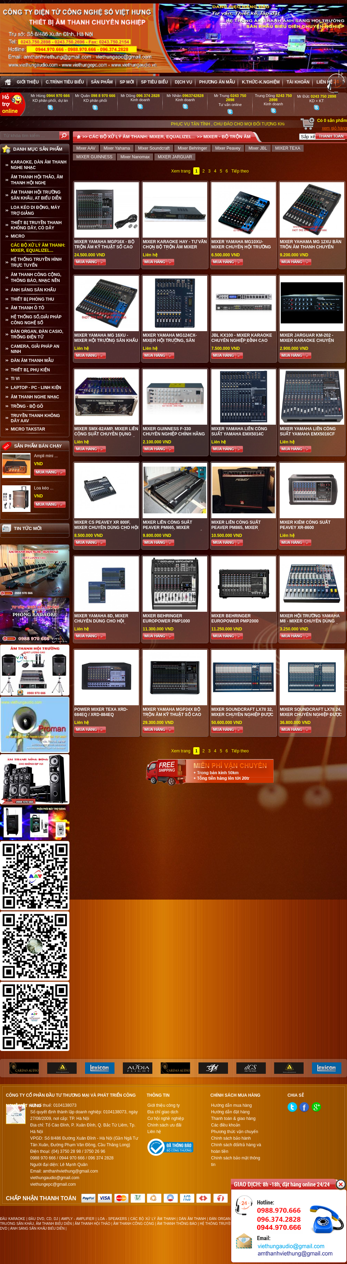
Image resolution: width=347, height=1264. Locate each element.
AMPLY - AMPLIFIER (77, 1219)
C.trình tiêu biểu (65, 82)
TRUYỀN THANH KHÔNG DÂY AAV (35, 418)
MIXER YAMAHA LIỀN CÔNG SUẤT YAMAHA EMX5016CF (308, 431)
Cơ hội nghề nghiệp (165, 1118)
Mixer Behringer (192, 148)
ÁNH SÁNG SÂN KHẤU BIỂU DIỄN (37, 1228)
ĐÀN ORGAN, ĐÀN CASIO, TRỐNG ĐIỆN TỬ (37, 334)
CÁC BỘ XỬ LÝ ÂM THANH (153, 1219)
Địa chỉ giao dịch (162, 1112)
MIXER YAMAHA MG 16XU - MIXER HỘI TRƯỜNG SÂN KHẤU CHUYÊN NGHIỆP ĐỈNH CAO (106, 340)
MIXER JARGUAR (175, 156)
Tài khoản (298, 82)
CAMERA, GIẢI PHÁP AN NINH (35, 349)
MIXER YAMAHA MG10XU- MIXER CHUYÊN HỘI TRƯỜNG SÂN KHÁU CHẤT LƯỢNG (241, 247)
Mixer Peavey (227, 148)
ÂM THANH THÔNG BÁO (177, 1224)
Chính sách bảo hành (231, 1138)
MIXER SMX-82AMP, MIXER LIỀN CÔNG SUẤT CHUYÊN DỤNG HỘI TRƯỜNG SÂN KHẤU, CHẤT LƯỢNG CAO (106, 436)
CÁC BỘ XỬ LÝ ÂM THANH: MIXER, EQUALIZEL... (38, 248)
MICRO (18, 236)
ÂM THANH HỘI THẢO (92, 1224)
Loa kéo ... (43, 488)
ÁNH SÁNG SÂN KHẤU (33, 290)
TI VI (15, 378)
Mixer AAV (85, 148)
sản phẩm (102, 82)
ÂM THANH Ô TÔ (27, 308)
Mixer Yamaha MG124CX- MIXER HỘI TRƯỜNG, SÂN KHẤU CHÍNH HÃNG (170, 340)
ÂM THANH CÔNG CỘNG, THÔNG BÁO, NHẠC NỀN (36, 277)
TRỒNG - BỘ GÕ (27, 406)
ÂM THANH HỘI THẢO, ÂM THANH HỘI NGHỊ (37, 180)
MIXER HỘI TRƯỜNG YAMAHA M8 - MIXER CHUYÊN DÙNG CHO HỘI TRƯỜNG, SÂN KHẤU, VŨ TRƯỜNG (311, 623)
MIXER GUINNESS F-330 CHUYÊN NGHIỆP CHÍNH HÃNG (174, 431)
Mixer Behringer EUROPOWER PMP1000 (166, 618)
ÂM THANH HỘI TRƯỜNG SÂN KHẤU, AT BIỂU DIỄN (36, 195)
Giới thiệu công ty (163, 1105)
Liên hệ (324, 82)
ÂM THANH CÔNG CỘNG (133, 1224)
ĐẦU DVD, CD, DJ (43, 1219)
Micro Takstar (28, 429)
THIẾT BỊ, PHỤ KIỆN (30, 370)
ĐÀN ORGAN (219, 1219)
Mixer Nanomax (135, 156)
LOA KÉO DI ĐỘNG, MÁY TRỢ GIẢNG (35, 210)
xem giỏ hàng (334, 128)
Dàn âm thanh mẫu (32, 360)
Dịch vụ (183, 82)
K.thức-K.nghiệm (261, 82)
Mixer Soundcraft (154, 148)
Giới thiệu (28, 82)
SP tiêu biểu (154, 82)
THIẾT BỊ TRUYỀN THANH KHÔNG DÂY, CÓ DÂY (36, 225)
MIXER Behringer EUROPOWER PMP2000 (235, 618)
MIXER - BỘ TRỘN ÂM (227, 136)
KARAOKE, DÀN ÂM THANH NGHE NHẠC (39, 165)
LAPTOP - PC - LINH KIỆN (36, 387)
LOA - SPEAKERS (112, 1219)
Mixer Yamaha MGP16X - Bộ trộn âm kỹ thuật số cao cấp (104, 247)
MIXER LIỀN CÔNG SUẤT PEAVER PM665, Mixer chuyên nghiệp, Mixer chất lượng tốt (173, 530)
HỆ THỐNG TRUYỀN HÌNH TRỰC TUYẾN (36, 262)
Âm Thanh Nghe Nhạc (35, 397)
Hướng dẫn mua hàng (231, 1105)
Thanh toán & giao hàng (233, 1118)
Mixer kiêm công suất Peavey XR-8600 (305, 525)
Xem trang (180, 171)
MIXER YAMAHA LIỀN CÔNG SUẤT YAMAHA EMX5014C (239, 431)
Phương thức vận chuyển (234, 1131)
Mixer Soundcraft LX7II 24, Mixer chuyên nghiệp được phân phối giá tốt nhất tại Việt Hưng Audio (311, 717)
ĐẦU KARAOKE (12, 1219)
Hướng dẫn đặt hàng (230, 1112)
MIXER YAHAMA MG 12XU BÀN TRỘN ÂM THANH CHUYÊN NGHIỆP (310, 247)
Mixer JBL (257, 148)
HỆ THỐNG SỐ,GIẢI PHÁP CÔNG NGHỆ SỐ (36, 320)
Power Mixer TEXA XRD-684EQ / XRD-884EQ (101, 712)
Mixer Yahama (116, 148)
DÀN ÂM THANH (192, 1219)
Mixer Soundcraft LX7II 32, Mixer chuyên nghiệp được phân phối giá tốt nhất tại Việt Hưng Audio (242, 717)
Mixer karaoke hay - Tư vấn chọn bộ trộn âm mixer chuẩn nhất (174, 247)
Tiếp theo (240, 171)
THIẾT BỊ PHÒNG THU (32, 299)
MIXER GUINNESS (94, 156)
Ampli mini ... (46, 455)
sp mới (127, 82)
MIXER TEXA (287, 148)
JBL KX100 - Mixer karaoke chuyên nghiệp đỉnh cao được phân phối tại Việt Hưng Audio (241, 343)
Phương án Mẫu (217, 82)
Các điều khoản (225, 1125)
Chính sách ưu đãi (164, 1125)
